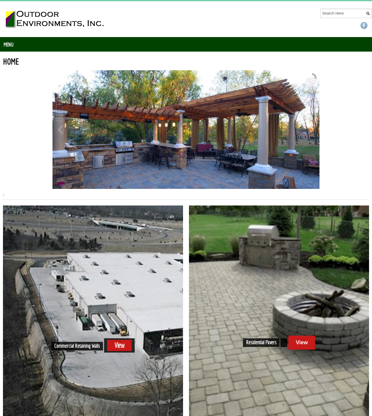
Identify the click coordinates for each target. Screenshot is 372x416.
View (119, 345)
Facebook (364, 25)
